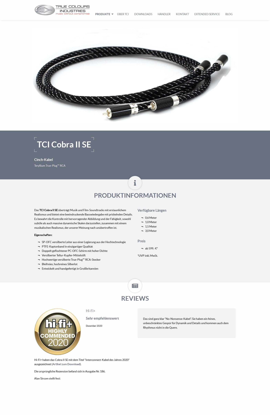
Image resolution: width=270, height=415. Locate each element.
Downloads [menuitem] (143, 14)
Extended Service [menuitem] (207, 14)
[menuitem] (63, 10)
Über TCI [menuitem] (123, 14)
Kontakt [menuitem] (182, 14)
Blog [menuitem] (229, 14)
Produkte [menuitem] (102, 14)
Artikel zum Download (66, 364)
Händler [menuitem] (164, 14)
